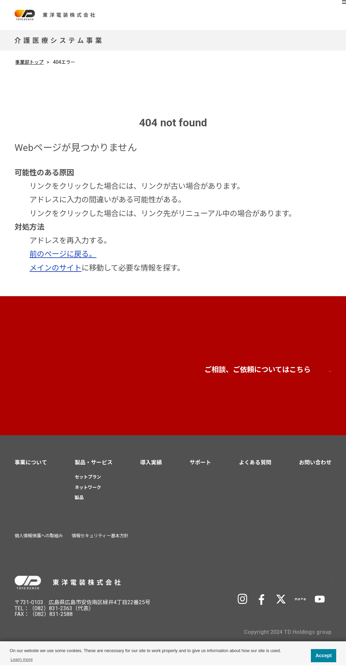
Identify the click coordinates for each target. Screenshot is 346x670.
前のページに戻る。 (62, 254)
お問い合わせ (271, 373)
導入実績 (151, 467)
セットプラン (88, 481)
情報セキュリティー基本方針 (100, 540)
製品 (79, 502)
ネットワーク (88, 491)
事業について (31, 467)
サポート (200, 467)
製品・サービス (94, 467)
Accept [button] (324, 655)
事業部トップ (29, 62)
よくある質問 (255, 467)
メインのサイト (55, 267)
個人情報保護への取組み (39, 540)
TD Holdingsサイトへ (287, 586)
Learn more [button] (21, 659)
